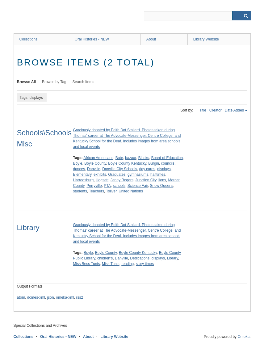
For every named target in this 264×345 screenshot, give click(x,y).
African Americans (98, 158)
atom (21, 297)
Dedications (139, 258)
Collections (28, 39)
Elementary (82, 174)
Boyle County (95, 163)
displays (163, 169)
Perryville (94, 185)
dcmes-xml (36, 297)
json (50, 297)
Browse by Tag (54, 82)
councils (167, 163)
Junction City (146, 180)
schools (119, 185)
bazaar (130, 158)
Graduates (116, 174)
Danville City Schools (119, 169)
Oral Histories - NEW (92, 39)
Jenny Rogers (122, 180)
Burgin (153, 163)
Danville (93, 169)
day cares (147, 169)
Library (28, 227)
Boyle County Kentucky (127, 163)
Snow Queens (161, 185)
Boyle (77, 163)
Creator (215, 110)
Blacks (143, 158)
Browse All (26, 82)
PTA (107, 185)
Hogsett (102, 180)
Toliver (111, 191)
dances (79, 169)
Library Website (206, 39)
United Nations (131, 191)
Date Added (234, 110)
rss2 (79, 297)
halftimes (157, 174)
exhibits (100, 174)
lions (162, 180)
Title (202, 110)
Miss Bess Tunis (86, 264)
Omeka (243, 336)
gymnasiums (138, 174)
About (151, 39)
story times (145, 264)
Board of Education (167, 158)
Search (246, 15)
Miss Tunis (110, 264)
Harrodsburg (83, 180)
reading (127, 264)
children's (105, 258)
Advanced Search (236, 15)
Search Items (83, 82)
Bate (119, 158)
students (80, 191)
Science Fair (138, 185)
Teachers (96, 191)
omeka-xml (65, 297)
